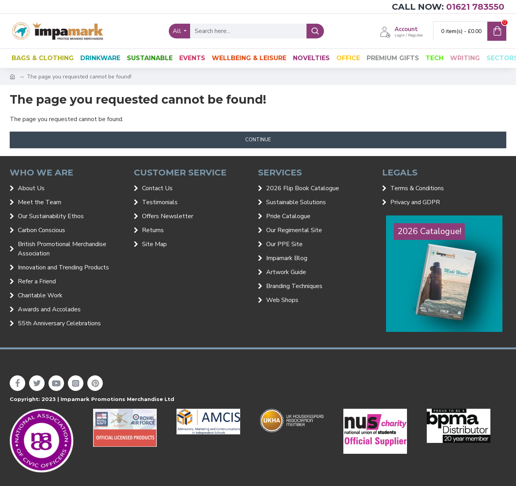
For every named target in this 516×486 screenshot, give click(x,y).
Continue (258, 139)
